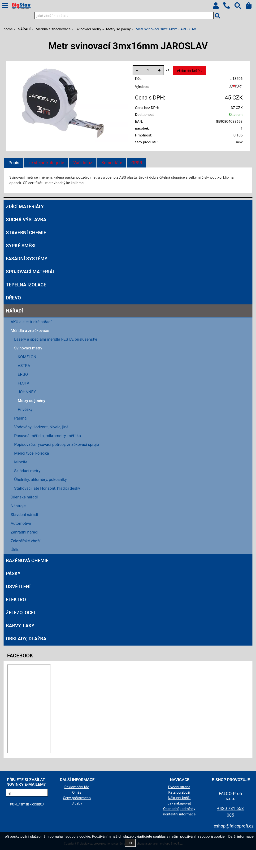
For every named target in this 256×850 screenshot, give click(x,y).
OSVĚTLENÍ (18, 586)
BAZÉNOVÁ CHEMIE (27, 560)
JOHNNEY (27, 391)
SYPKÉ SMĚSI (20, 246)
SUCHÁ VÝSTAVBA (26, 219)
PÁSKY (13, 573)
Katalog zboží (179, 792)
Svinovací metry (28, 348)
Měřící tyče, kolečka (31, 453)
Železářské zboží (25, 540)
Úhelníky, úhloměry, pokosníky (40, 479)
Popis (14, 162)
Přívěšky (25, 409)
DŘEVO (13, 298)
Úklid (15, 549)
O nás (76, 792)
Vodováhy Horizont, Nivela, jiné (41, 427)
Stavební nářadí (24, 514)
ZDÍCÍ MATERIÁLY (25, 206)
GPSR (136, 162)
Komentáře (111, 162)
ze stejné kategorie (46, 162)
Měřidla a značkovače (30, 330)
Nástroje (18, 505)
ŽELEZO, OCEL (21, 612)
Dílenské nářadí (24, 497)
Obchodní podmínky (179, 809)
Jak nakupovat (179, 803)
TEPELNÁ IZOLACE (26, 285)
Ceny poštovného (77, 798)
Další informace (241, 836)
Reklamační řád (76, 787)
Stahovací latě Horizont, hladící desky (47, 488)
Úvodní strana (179, 787)
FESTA (23, 383)
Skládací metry (27, 470)
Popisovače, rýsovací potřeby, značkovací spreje (56, 444)
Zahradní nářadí (24, 532)
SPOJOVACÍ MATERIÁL (30, 272)
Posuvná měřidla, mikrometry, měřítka (47, 435)
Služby (77, 803)
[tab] (13, 163)
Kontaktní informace (179, 814)
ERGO (23, 374)
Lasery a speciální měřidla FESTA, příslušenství (55, 339)
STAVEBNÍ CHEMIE (26, 232)
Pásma (20, 418)
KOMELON (27, 356)
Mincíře (20, 462)
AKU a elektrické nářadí (31, 321)
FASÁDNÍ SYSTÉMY (26, 259)
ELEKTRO (16, 599)
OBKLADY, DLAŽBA (26, 639)
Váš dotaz (82, 162)
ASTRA (24, 365)
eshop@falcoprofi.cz (234, 825)
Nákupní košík (179, 798)
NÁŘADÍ (14, 311)
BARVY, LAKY (20, 625)
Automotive (21, 523)
